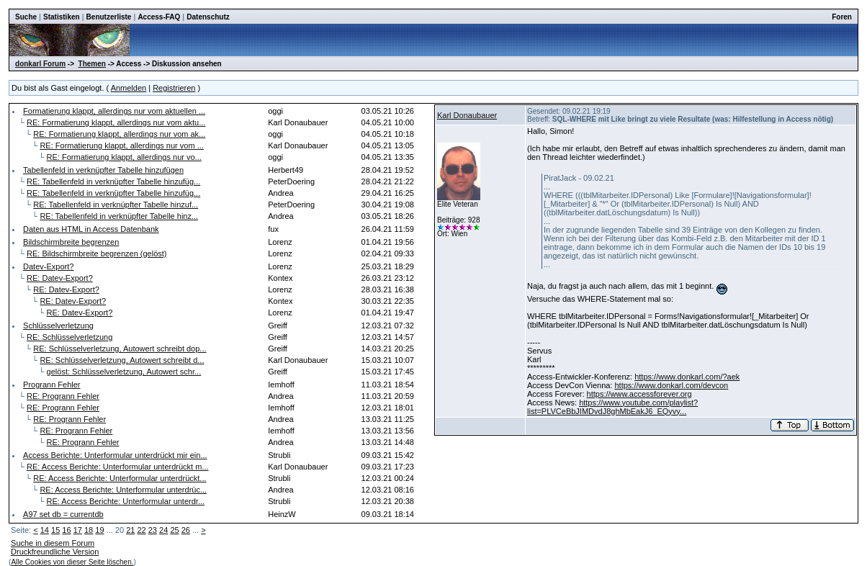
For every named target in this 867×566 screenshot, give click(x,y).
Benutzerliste (109, 17)
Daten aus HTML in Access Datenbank (91, 229)
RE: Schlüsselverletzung (69, 337)
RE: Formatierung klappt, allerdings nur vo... (124, 157)
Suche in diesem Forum (52, 543)
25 (174, 530)
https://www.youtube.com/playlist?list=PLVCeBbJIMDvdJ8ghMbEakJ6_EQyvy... (612, 406)
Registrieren (174, 88)
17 (77, 530)
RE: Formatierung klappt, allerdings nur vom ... (121, 145)
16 (66, 530)
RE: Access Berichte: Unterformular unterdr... (126, 501)
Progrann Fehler (52, 384)
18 (88, 530)
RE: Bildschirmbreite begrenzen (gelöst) (96, 253)
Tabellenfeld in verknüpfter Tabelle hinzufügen (103, 170)
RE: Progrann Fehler (63, 396)
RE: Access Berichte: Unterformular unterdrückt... (119, 478)
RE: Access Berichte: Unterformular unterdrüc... (123, 489)
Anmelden (129, 88)
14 (44, 530)
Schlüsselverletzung (58, 325)
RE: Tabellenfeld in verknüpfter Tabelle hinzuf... (115, 204)
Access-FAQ (159, 17)
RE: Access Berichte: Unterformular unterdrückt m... (117, 466)
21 (130, 530)
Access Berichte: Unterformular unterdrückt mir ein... (115, 455)
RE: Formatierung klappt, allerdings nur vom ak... (119, 134)
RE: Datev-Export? (60, 278)
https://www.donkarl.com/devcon (671, 385)
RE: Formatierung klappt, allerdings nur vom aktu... (116, 122)
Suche (26, 17)
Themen (92, 64)
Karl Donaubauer (467, 115)
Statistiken (61, 17)
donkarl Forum (40, 64)
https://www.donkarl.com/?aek (687, 376)
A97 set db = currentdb (63, 514)
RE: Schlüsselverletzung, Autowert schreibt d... (122, 360)
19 (99, 530)
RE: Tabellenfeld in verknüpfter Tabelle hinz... (119, 216)
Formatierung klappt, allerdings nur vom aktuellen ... (114, 111)
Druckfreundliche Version (55, 551)
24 (163, 530)
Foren (842, 17)
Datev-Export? (48, 266)
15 (55, 530)
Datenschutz (208, 17)
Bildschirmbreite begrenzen (71, 242)
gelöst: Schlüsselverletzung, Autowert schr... (124, 371)
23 (152, 530)
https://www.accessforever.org (639, 394)
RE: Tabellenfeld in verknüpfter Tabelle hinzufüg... (113, 181)
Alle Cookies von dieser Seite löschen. (72, 562)
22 (141, 530)
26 (185, 530)
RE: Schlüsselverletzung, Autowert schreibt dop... (119, 348)
